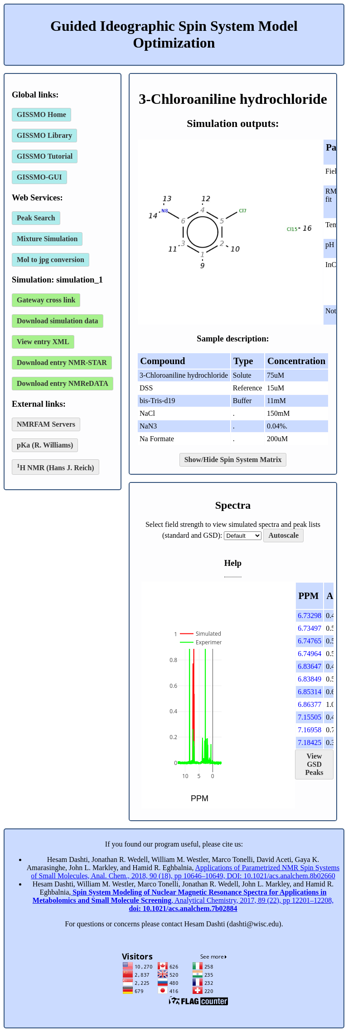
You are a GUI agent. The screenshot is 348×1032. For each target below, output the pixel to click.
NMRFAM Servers (46, 424)
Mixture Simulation (47, 239)
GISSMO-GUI (39, 177)
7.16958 (309, 730)
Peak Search (36, 218)
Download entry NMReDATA (62, 383)
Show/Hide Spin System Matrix (233, 459)
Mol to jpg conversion (50, 259)
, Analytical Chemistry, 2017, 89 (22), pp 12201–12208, (183, 900)
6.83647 (309, 666)
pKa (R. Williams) (45, 445)
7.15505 (309, 717)
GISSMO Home (41, 114)
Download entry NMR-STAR (62, 362)
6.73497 (309, 628)
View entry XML (43, 342)
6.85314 (309, 692)
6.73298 (309, 615)
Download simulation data (57, 321)
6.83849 (309, 679)
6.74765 (309, 641)
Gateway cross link (46, 300)
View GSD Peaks (314, 764)
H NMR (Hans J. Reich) (55, 467)
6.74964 (309, 653)
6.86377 (309, 704)
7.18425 (309, 742)
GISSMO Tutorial (44, 156)
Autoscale (283, 535)
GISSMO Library (44, 135)
